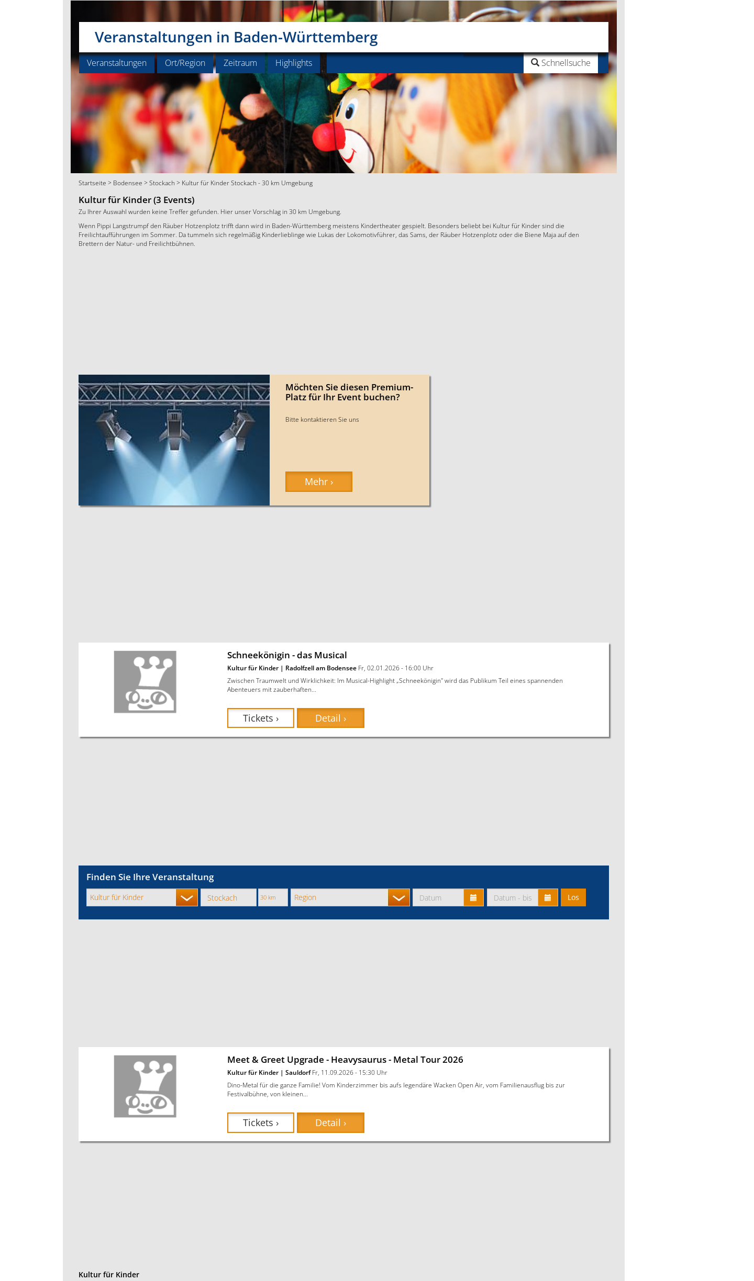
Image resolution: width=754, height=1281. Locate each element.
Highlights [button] (293, 63)
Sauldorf (298, 1072)
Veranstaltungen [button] (117, 63)
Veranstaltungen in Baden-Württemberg (236, 33)
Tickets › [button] (261, 718)
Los (573, 897)
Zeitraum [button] (240, 63)
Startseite (92, 182)
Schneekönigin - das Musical (287, 655)
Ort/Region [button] (185, 63)
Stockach (162, 182)
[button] (534, 62)
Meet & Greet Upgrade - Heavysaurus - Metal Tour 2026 (345, 1059)
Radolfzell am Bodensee (321, 668)
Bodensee (127, 182)
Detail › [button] (330, 718)
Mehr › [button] (319, 481)
